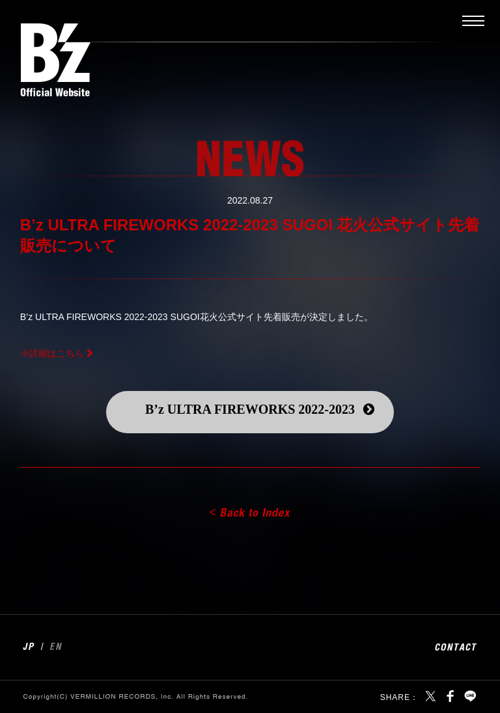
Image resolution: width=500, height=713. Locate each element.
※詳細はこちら (52, 353)
